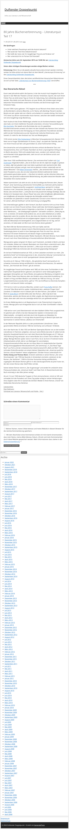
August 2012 (9, 637)
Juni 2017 (8, 496)
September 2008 (11, 746)
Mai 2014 (8, 586)
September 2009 (11, 717)
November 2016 (11, 513)
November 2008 (11, 741)
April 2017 (8, 501)
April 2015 (8, 559)
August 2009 (9, 720)
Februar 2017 (10, 506)
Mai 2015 (8, 557)
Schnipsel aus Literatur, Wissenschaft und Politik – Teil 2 (23, 391)
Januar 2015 (9, 567)
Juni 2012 (8, 642)
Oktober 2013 (10, 603)
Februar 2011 (10, 676)
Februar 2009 (10, 734)
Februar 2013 (10, 622)
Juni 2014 (8, 584)
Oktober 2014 (10, 574)
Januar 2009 (9, 737)
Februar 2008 (10, 761)
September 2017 (11, 491)
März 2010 (9, 703)
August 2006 (9, 805)
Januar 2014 (9, 596)
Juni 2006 (8, 809)
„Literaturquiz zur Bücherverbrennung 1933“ (35, 81)
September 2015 (11, 547)
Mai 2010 (8, 698)
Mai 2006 (8, 812)
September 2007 (11, 773)
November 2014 (11, 571)
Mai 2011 (8, 669)
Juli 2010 (8, 693)
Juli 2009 (8, 722)
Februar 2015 (10, 564)
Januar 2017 (9, 508)
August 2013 (9, 608)
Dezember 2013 (11, 598)
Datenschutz (5, 821)
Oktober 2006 (10, 800)
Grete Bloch (14, 294)
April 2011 (8, 671)
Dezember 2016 (11, 511)
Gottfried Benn (40, 187)
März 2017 (9, 503)
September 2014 (11, 576)
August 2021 (9, 467)
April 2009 (8, 729)
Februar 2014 (10, 593)
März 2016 (9, 533)
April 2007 (8, 785)
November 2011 (11, 659)
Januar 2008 (9, 763)
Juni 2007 (8, 780)
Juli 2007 (8, 778)
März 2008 (9, 758)
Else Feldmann (9, 389)
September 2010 (11, 688)
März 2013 (9, 620)
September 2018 (11, 472)
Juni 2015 (8, 554)
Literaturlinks (8, 387)
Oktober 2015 (10, 545)
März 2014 (9, 591)
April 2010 (8, 700)
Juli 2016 (8, 523)
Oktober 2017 (10, 489)
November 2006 (11, 797)
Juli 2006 (8, 807)
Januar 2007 (9, 792)
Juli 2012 (8, 639)
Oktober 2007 (10, 771)
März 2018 (9, 484)
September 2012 (11, 635)
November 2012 (11, 630)
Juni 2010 (8, 695)
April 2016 (8, 530)
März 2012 (9, 649)
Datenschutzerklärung (12, 442)
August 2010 (9, 690)
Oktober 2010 (10, 686)
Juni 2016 (8, 525)
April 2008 (8, 756)
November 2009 (11, 712)
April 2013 (8, 618)
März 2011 (9, 673)
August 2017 (9, 494)
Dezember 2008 (11, 739)
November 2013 (11, 601)
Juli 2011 (8, 666)
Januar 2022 (9, 462)
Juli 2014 (8, 581)
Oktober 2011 (10, 661)
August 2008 (9, 749)
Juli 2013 (8, 610)
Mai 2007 (8, 783)
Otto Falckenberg (24, 139)
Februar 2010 (10, 705)
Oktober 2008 (10, 744)
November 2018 (11, 469)
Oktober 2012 (10, 632)
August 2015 (9, 550)
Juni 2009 (8, 724)
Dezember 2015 (11, 540)
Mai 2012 (8, 644)
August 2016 (9, 520)
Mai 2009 (8, 727)
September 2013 (11, 605)
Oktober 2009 (10, 715)
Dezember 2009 (11, 710)
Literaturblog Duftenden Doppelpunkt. (20, 75)
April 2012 (8, 647)
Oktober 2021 (10, 465)
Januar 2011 (9, 678)
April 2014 (8, 588)
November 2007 (11, 768)
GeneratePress (39, 825)
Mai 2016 (8, 528)
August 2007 (9, 775)
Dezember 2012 (11, 627)
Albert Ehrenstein (26, 170)
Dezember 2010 (11, 681)
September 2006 (11, 802)
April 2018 (8, 482)
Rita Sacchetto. (9, 126)
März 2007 (9, 788)
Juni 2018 (8, 477)
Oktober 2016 (10, 516)
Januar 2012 (9, 654)
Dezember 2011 (11, 656)
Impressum (5, 818)
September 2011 (11, 664)
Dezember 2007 (11, 766)
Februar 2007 (10, 790)
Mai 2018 (8, 479)
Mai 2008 (8, 754)
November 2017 (11, 486)
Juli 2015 (8, 552)
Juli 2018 (8, 474)
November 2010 (11, 683)
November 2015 (11, 542)
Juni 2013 (8, 613)
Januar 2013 (9, 625)
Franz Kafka (48, 287)
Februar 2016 (10, 535)
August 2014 (9, 579)
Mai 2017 (8, 499)
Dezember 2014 (11, 569)
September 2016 (11, 518)
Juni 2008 (8, 751)
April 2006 (8, 814)
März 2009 (9, 732)
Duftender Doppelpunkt (21, 10)
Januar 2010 (9, 707)
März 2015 (9, 562)
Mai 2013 (8, 615)
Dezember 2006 (11, 795)
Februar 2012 (10, 652)
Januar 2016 (9, 537)
